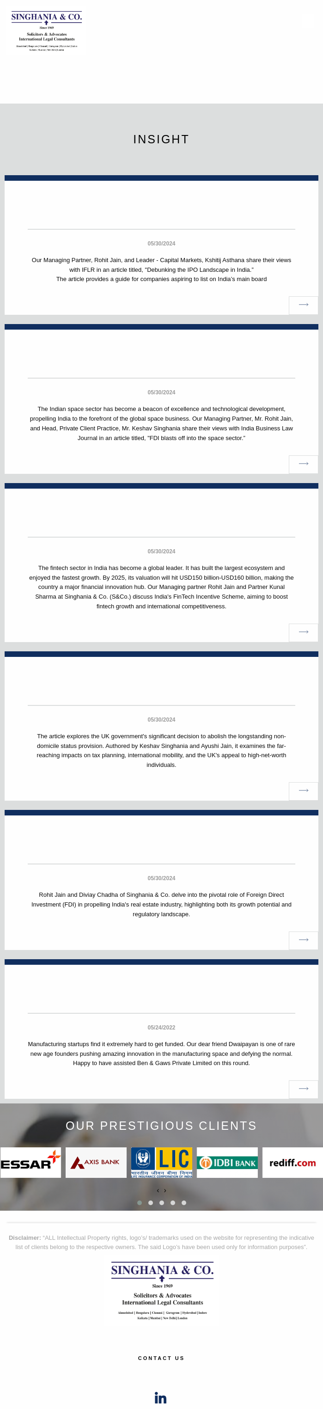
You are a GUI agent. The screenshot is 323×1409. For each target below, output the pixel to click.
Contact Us (161, 1358)
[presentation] (158, 1190)
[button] (139, 1202)
